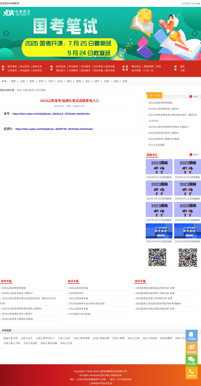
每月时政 (61, 66)
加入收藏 (196, 3)
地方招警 (136, 70)
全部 (125, 81)
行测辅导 (74, 70)
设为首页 (186, 3)
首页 (19, 90)
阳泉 (32, 81)
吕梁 (106, 81)
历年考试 (98, 66)
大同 (50, 81)
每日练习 (61, 70)
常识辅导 (86, 66)
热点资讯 (25, 66)
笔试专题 (98, 70)
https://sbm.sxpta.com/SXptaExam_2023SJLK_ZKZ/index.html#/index (51, 113)
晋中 (97, 81)
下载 (182, 70)
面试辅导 (86, 70)
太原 (22, 81)
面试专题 (110, 70)
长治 (60, 81)
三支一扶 (148, 70)
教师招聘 (149, 66)
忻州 (41, 81)
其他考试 (37, 70)
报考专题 (110, 66)
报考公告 (37, 66)
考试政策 (25, 70)
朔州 (69, 81)
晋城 (78, 81)
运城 (115, 81)
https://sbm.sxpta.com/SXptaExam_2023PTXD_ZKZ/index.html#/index (54, 129)
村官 (158, 66)
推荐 (13, 81)
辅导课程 (13, 66)
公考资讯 (13, 70)
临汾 (87, 81)
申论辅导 (74, 66)
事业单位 (136, 66)
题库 (182, 66)
